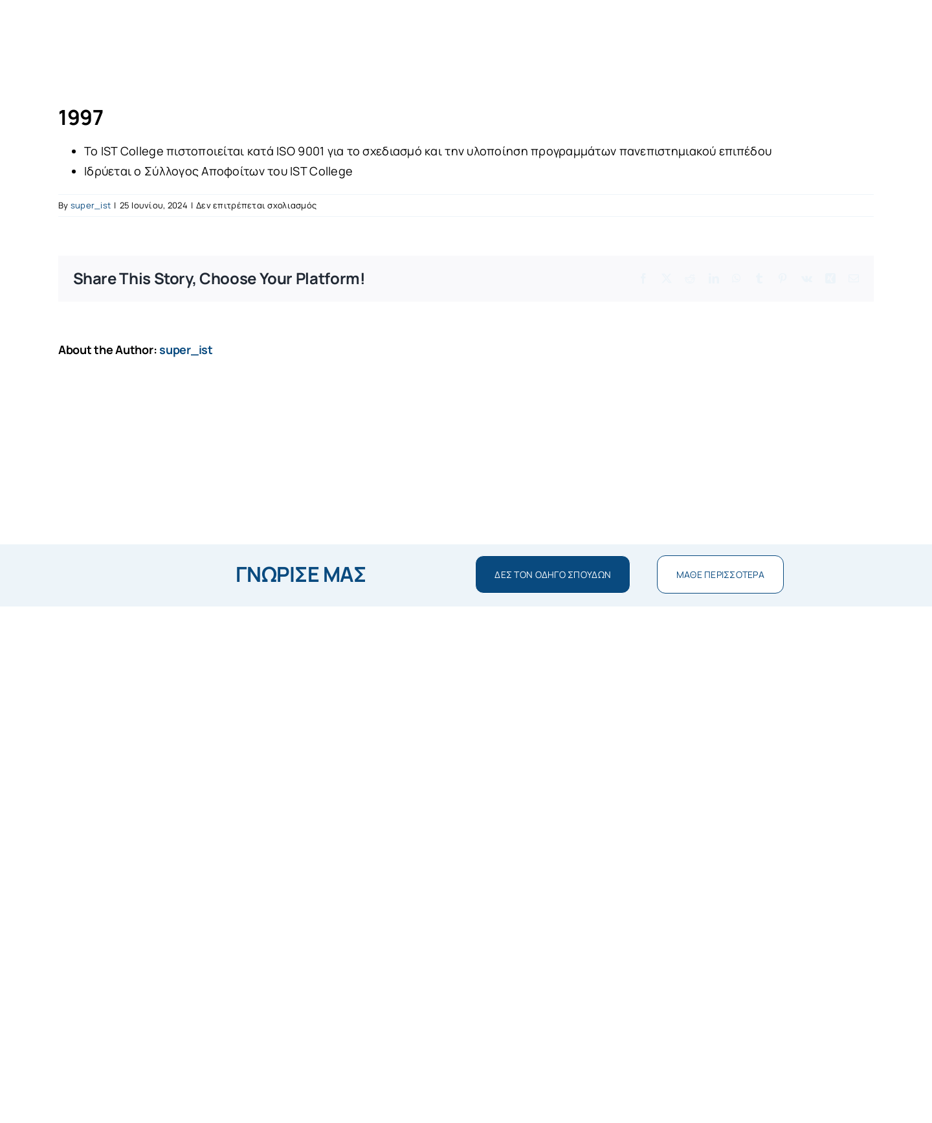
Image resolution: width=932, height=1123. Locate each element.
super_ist (91, 205)
